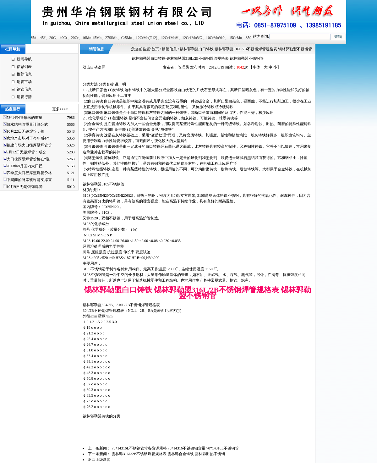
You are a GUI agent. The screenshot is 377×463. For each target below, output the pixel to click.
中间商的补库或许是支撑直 (29, 180)
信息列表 (24, 66)
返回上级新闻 (99, 459)
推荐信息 (24, 74)
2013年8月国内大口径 (24, 166)
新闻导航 (24, 59)
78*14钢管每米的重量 (24, 117)
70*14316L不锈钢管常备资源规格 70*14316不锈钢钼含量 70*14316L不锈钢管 (176, 448)
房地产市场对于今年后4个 (28, 138)
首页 (155, 49)
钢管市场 (24, 82)
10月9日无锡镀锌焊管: (25, 187)
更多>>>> (60, 109)
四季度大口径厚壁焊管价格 (29, 173)
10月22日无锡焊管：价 (25, 131)
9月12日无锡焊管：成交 (26, 152)
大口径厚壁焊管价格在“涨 (28, 159)
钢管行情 (24, 97)
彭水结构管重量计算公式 (27, 124)
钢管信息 (24, 89)
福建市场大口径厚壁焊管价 (29, 145)
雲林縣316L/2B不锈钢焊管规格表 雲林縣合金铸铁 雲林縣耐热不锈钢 (169, 454)
